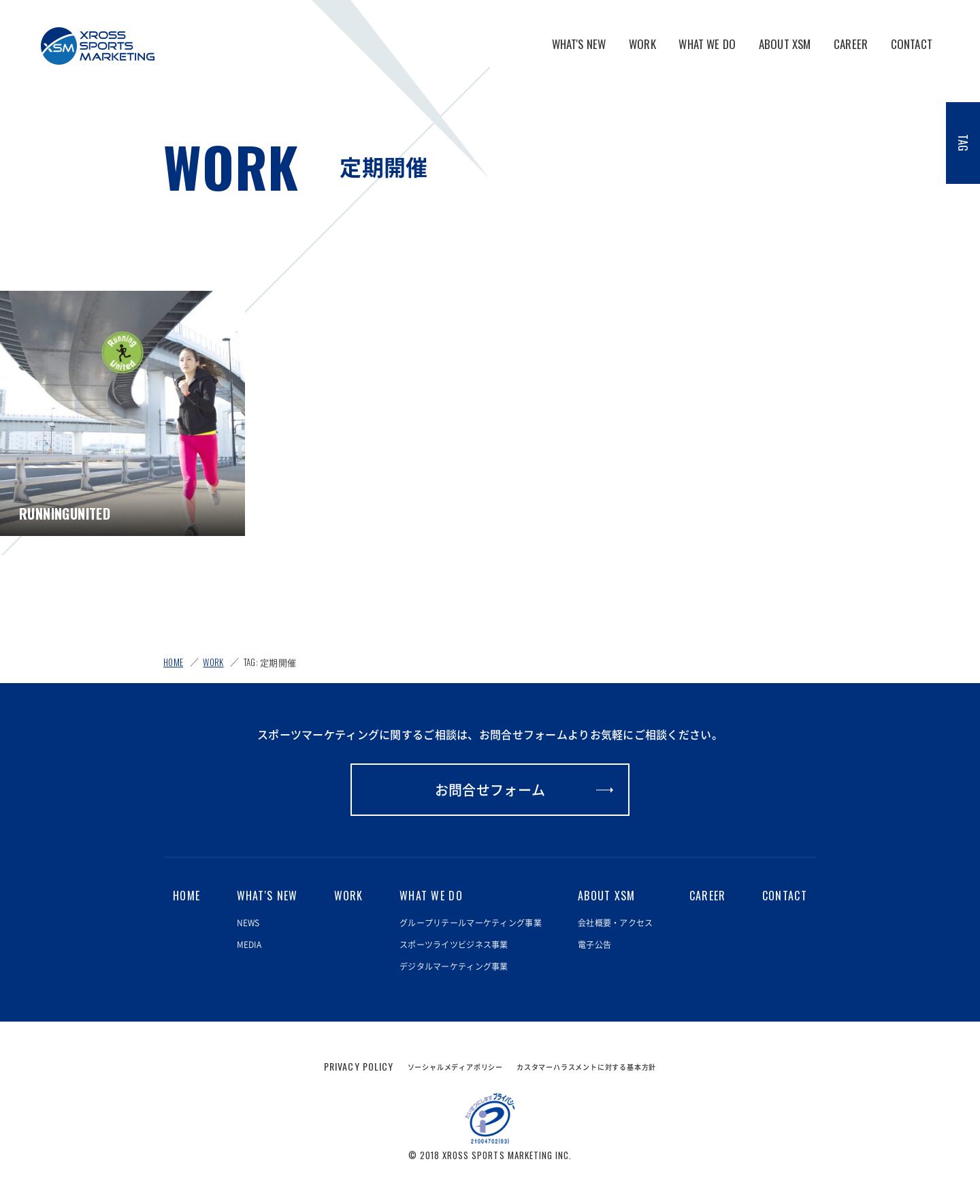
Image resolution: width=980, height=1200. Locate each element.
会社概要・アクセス (615, 923)
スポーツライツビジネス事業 (453, 944)
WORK (642, 43)
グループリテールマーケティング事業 (470, 923)
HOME (173, 662)
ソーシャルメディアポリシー (455, 1067)
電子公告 (594, 944)
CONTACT (911, 43)
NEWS (248, 923)
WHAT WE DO (707, 43)
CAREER (851, 43)
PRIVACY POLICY (359, 1066)
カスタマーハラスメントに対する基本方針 (586, 1067)
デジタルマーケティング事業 (453, 966)
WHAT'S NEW (579, 43)
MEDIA (249, 944)
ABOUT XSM (785, 43)
